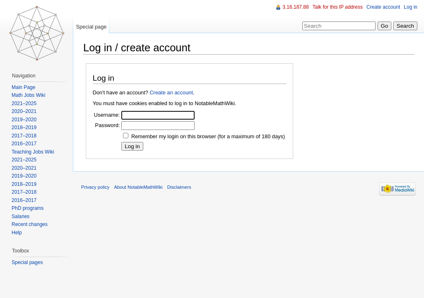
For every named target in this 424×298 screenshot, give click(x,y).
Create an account (171, 92)
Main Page (23, 87)
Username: (107, 115)
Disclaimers (179, 187)
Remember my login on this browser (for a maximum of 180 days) (208, 136)
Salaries (20, 216)
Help (17, 233)
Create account (383, 7)
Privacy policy (95, 187)
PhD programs (27, 208)
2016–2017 (24, 144)
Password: (107, 125)
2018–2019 (24, 127)
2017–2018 (24, 136)
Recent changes (30, 224)
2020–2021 (24, 111)
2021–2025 (24, 103)
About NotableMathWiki (138, 187)
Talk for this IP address (338, 7)
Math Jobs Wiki (28, 95)
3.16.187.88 (295, 7)
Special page (91, 27)
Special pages (27, 262)
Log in (410, 7)
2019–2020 (24, 120)
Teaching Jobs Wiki (33, 152)
